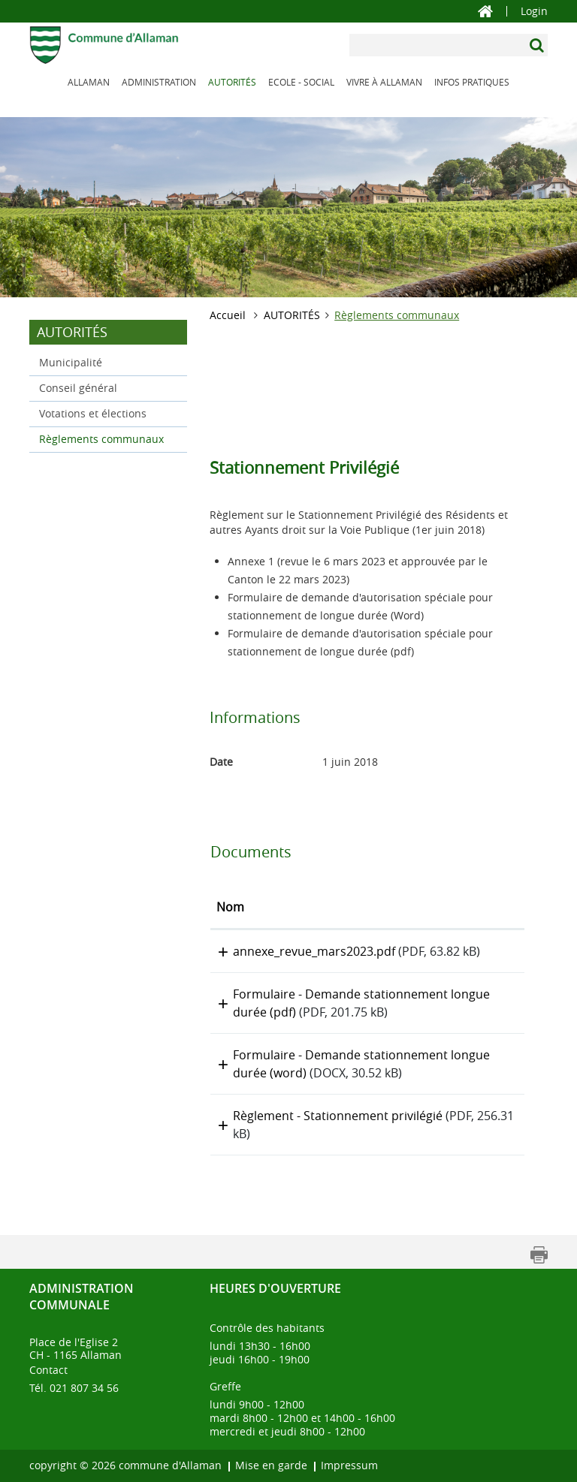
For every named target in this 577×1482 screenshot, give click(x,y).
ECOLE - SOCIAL (301, 82)
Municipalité (70, 362)
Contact (48, 1370)
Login (534, 11)
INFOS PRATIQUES (471, 82)
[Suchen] (538, 45)
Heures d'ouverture (275, 1288)
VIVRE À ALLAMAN (384, 82)
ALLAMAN (89, 82)
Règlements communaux (108, 438)
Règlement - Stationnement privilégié (338, 1115)
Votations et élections (93, 413)
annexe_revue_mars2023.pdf (314, 951)
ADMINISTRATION (159, 82)
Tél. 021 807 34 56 (74, 1388)
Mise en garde (271, 1465)
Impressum (349, 1465)
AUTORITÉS (232, 82)
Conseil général (78, 388)
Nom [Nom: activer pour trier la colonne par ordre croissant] (230, 907)
